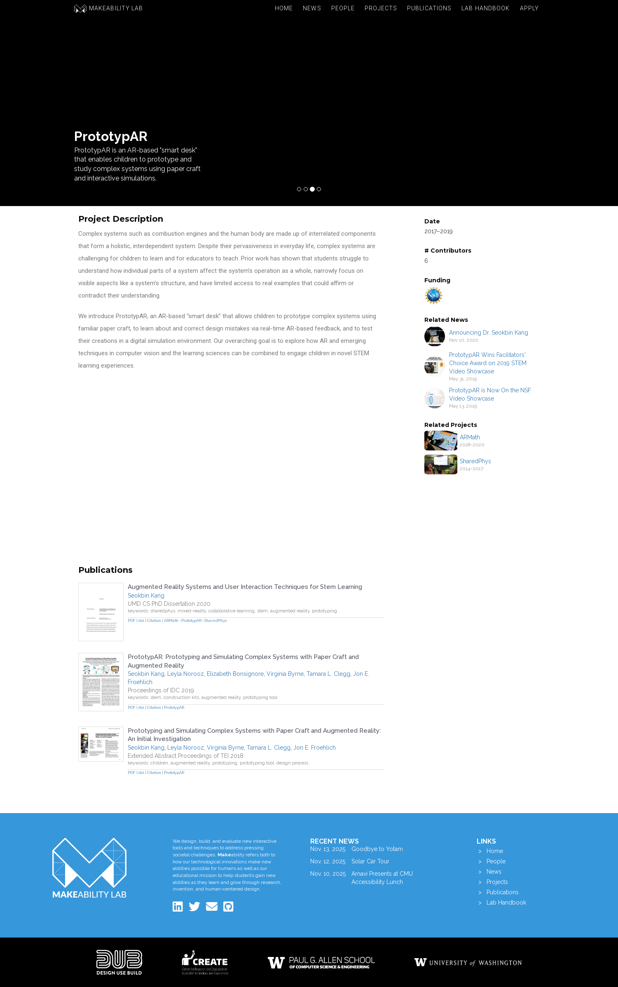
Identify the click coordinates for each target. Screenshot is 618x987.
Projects (381, 8)
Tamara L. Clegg (328, 674)
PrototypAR (191, 620)
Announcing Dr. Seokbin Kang (488, 332)
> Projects (492, 882)
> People (491, 861)
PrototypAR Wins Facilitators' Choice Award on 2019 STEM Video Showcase (488, 363)
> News (489, 871)
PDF (132, 620)
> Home (490, 851)
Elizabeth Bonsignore (235, 674)
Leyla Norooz (185, 674)
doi (141, 620)
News (312, 8)
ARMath (470, 437)
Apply (529, 8)
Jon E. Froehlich (314, 747)
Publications (429, 8)
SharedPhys (475, 461)
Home (284, 8)
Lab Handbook (485, 8)
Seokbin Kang (146, 595)
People (343, 8)
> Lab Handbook (501, 902)
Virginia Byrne (285, 674)
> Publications (498, 892)
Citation (154, 620)
